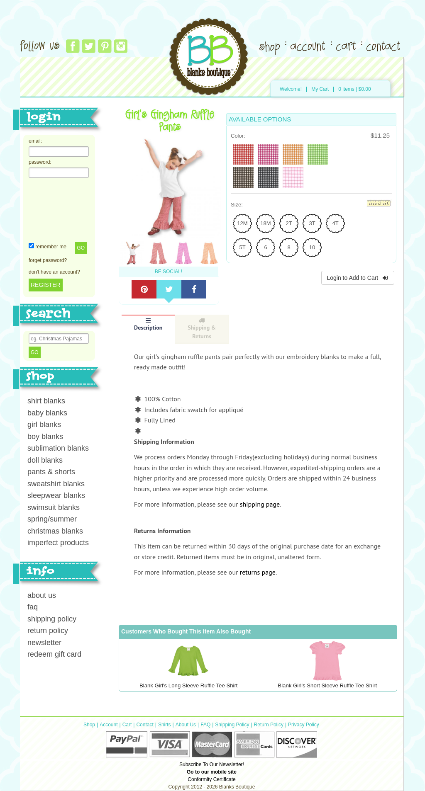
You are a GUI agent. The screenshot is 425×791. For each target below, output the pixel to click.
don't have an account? (54, 272)
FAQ (205, 725)
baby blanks (47, 413)
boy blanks (45, 436)
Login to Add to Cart (358, 277)
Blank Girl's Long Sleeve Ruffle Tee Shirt (188, 685)
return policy (47, 630)
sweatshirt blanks (56, 484)
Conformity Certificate (211, 779)
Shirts (164, 725)
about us (41, 595)
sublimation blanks (58, 448)
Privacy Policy (303, 725)
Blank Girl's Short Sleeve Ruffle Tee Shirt (327, 685)
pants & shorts (51, 472)
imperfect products (58, 543)
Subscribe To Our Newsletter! (211, 764)
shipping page (260, 504)
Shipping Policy (232, 725)
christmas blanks (55, 531)
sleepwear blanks (56, 495)
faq (32, 607)
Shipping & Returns (202, 329)
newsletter (44, 642)
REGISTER (46, 284)
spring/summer (52, 519)
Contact (144, 725)
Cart (127, 725)
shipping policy (51, 619)
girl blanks (44, 424)
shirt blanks (46, 401)
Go (81, 248)
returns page (258, 572)
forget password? (48, 260)
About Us (186, 725)
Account (108, 725)
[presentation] (63, 209)
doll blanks (45, 460)
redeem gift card (54, 654)
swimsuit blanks (53, 507)
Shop (89, 725)
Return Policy (268, 725)
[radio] (243, 154)
